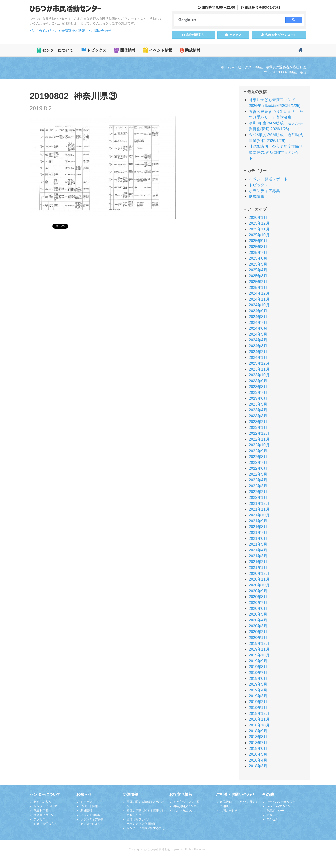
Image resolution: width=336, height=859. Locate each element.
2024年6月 (258, 328)
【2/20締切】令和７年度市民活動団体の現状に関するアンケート (276, 152)
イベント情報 (157, 50)
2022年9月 (258, 451)
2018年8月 (258, 737)
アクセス (233, 35)
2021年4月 (258, 550)
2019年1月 (258, 708)
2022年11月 (259, 439)
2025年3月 (258, 276)
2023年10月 (259, 375)
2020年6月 (258, 608)
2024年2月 (258, 352)
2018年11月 (259, 719)
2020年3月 (258, 626)
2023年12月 (259, 363)
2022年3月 (258, 486)
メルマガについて (185, 810)
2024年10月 (259, 305)
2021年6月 (258, 538)
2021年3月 (258, 556)
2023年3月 (258, 416)
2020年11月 (259, 579)
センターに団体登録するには (146, 828)
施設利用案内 (42, 810)
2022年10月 (259, 445)
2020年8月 (258, 597)
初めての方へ (42, 802)
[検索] (228, 20)
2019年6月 (258, 678)
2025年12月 (259, 223)
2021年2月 (258, 562)
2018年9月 (258, 731)
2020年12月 (259, 573)
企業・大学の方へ (45, 823)
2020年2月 (258, 632)
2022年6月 (258, 468)
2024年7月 (258, 322)
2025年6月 (258, 258)
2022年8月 (258, 457)
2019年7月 (258, 673)
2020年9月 (258, 591)
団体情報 (125, 50)
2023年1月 (258, 427)
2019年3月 (258, 696)
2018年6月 (258, 748)
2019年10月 (259, 655)
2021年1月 (258, 568)
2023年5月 (258, 404)
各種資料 (279, 35)
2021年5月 (258, 544)
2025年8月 (258, 247)
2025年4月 (258, 270)
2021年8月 (258, 527)
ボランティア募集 (264, 191)
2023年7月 (258, 392)
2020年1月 (258, 638)
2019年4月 (258, 690)
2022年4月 (258, 480)
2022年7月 (258, 462)
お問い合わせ (100, 31)
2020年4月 (258, 620)
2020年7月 (258, 603)
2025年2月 (258, 282)
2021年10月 (259, 515)
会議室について (44, 815)
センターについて (55, 50)
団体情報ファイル (138, 819)
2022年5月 (258, 474)
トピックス (93, 50)
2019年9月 (258, 661)
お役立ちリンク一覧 (186, 802)
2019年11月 (259, 649)
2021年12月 (259, 503)
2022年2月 (258, 492)
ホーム (226, 67)
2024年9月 (258, 311)
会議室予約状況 (72, 31)
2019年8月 (258, 667)
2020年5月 (258, 614)
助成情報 (190, 50)
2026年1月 (258, 217)
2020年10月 (259, 585)
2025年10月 (259, 235)
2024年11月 (259, 299)
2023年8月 (258, 387)
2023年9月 (258, 381)
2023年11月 (259, 369)
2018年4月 (258, 760)
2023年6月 (258, 398)
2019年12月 (259, 643)
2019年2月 (258, 702)
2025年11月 (259, 229)
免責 (269, 815)
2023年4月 (258, 410)
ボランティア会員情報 (141, 823)
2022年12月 (259, 433)
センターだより (90, 823)
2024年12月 (259, 293)
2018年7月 (258, 743)
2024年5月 (258, 334)
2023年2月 (258, 422)
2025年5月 (258, 264)
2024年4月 (258, 340)
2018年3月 (258, 766)
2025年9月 (258, 241)
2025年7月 (258, 252)
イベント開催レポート (268, 179)
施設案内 (193, 35)
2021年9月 (258, 521)
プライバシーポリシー (280, 802)
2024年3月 (258, 346)
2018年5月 (258, 754)
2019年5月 (258, 684)
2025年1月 (258, 287)
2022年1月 (258, 498)
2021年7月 (258, 533)
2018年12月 (259, 713)
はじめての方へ (43, 31)
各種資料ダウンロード (187, 806)
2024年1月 (258, 357)
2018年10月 (259, 725)
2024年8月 (258, 317)
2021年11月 (259, 509)
